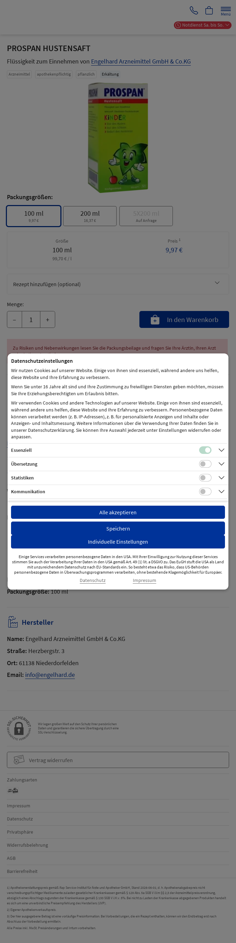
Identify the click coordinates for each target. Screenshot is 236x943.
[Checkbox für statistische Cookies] (205, 478)
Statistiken (22, 478)
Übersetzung (24, 464)
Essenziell (21, 450)
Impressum (144, 580)
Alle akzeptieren (118, 512)
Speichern (118, 528)
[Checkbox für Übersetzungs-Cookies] (205, 464)
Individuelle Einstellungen (118, 541)
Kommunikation (28, 491)
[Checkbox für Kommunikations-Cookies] (205, 491)
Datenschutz (93, 580)
